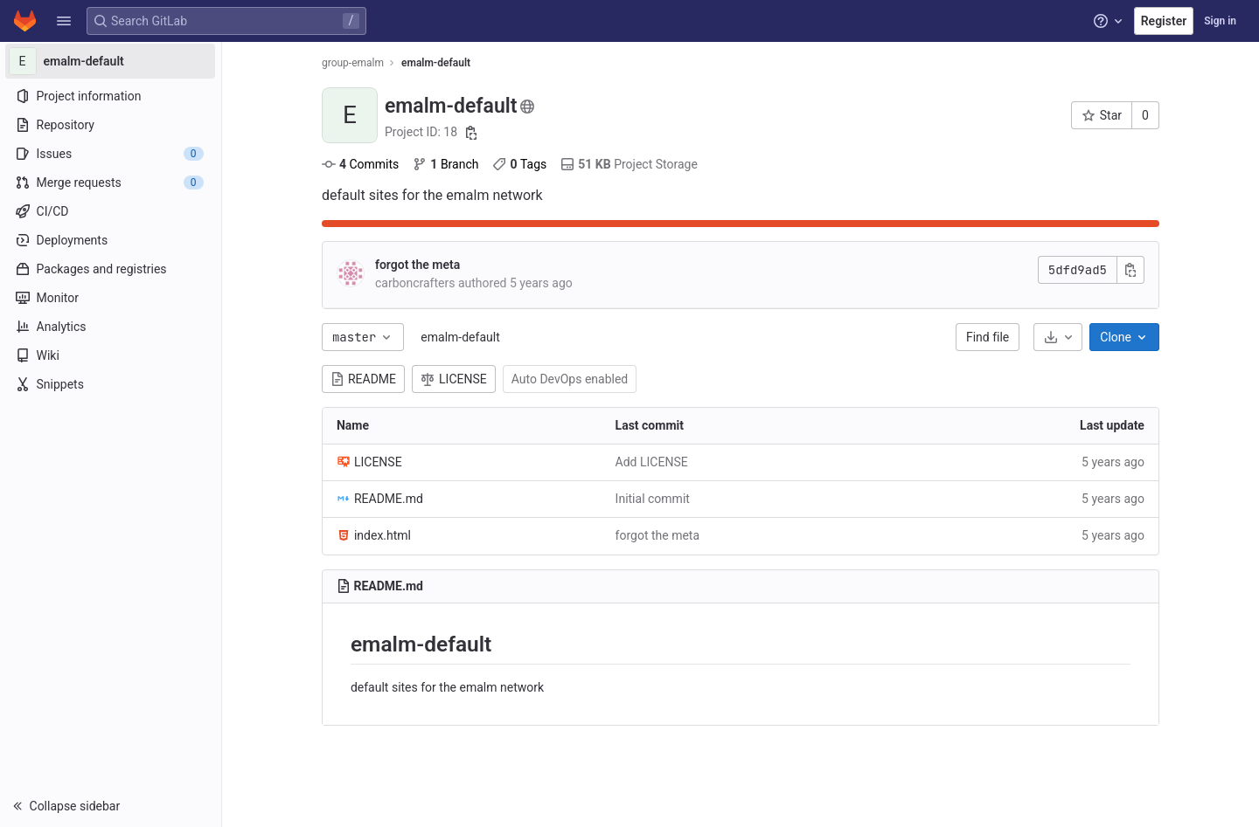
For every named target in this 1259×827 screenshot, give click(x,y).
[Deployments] (111, 240)
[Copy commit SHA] (1131, 270)
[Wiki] (111, 355)
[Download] (1058, 337)
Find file (988, 337)
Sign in (1220, 21)
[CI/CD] (111, 211)
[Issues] (111, 154)
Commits (361, 164)
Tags (521, 164)
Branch (446, 164)
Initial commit (653, 499)
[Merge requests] (111, 182)
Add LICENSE (652, 462)
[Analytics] (111, 327)
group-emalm (354, 63)
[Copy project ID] (472, 132)
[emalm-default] (112, 61)
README (364, 379)
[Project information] (111, 96)
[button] (64, 21)
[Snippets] (111, 384)
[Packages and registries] (111, 269)
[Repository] (111, 125)
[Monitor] (111, 298)
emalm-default (460, 337)
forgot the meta (418, 265)
